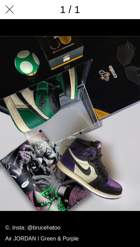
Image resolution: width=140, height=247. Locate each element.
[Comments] (112, 9)
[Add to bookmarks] (130, 9)
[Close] (10, 9)
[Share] (94, 9)
